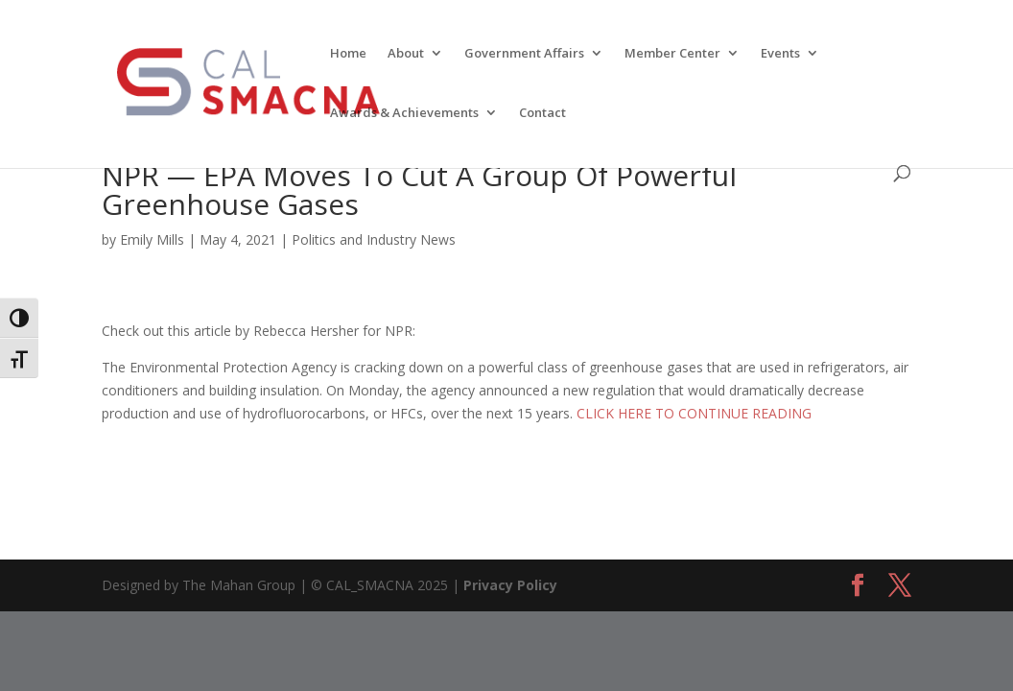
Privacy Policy (510, 585)
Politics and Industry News (374, 239)
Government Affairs (524, 53)
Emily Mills (152, 239)
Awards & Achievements (404, 113)
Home (348, 53)
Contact (542, 113)
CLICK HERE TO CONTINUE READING (694, 413)
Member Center (672, 53)
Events (780, 53)
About (406, 53)
